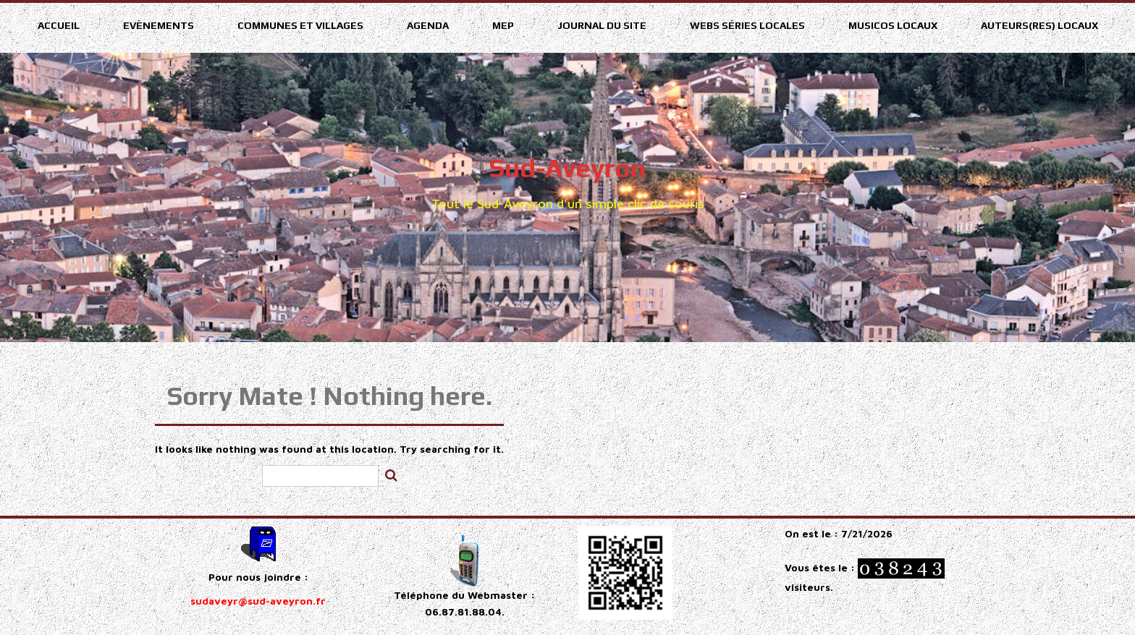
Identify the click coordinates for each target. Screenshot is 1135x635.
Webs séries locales (747, 25)
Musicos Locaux (892, 25)
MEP (503, 25)
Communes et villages (300, 25)
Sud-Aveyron (567, 168)
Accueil (59, 25)
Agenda (428, 25)
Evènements (158, 25)
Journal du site (601, 25)
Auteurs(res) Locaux (1039, 25)
